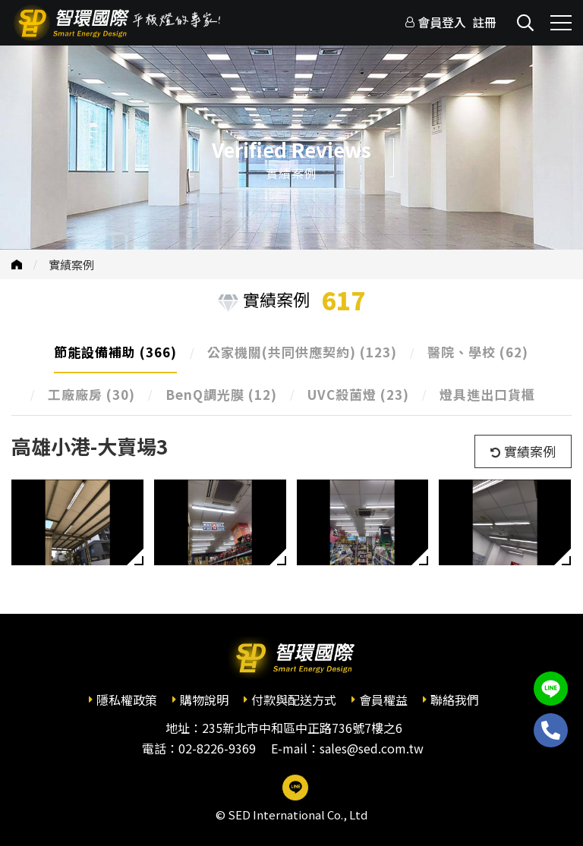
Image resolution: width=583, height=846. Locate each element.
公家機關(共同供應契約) (302, 351)
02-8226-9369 (217, 748)
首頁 (16, 264)
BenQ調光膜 (221, 394)
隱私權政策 (126, 699)
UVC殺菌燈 (358, 394)
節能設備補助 (115, 351)
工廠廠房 (91, 394)
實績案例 (71, 264)
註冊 (484, 22)
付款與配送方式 (293, 699)
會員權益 (383, 699)
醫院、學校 (477, 351)
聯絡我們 (454, 699)
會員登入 (442, 22)
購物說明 (204, 699)
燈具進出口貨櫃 (487, 394)
